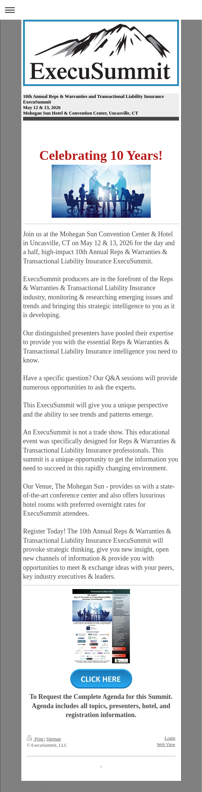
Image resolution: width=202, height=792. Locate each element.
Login (169, 738)
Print (35, 739)
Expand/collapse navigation (101, 10)
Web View (166, 744)
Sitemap (53, 739)
